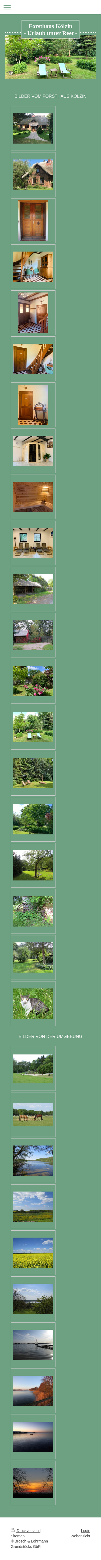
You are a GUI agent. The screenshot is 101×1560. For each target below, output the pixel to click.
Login (85, 1530)
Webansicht (80, 1536)
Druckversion (25, 1530)
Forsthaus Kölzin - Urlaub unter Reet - (50, 29)
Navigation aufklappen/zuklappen (50, 7)
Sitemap (18, 1536)
